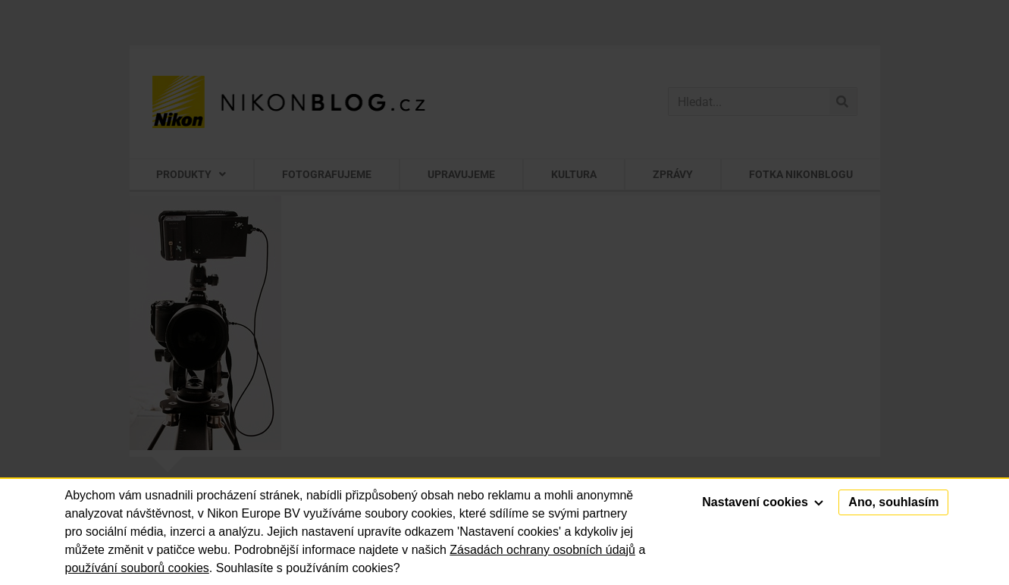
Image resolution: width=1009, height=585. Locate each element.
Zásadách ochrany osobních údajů (542, 549)
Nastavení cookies (762, 502)
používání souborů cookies (137, 568)
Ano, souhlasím (893, 502)
